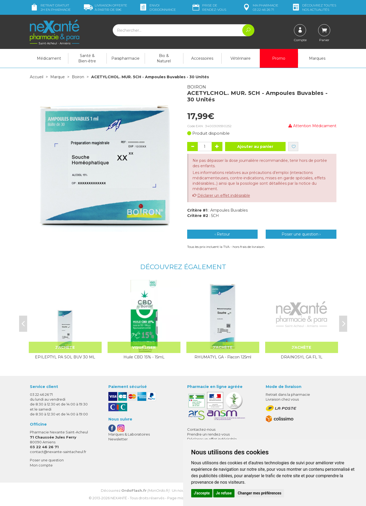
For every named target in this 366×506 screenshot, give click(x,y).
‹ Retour (222, 234)
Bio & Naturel (164, 58)
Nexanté (119, 498)
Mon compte (41, 465)
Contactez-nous (201, 429)
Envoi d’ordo (157, 7)
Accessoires (202, 58)
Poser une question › (301, 234)
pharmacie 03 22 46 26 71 (260, 7)
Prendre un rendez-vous (208, 434)
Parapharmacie (125, 58)
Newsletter (118, 439)
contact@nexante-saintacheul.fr (58, 451)
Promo (278, 58)
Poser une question (47, 460)
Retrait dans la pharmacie (288, 394)
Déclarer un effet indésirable (223, 195)
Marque (57, 76)
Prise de (208, 7)
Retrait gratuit (50, 7)
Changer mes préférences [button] (259, 493)
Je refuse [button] (224, 493)
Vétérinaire (240, 58)
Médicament (49, 58)
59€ (105, 7)
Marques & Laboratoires (129, 434)
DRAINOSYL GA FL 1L (301, 357)
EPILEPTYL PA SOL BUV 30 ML (65, 357)
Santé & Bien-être (87, 58)
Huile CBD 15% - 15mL (144, 357)
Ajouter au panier (255, 146)
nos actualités (314, 7)
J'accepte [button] (202, 493)
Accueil (36, 76)
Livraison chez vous (282, 399)
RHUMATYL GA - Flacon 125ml (222, 357)
